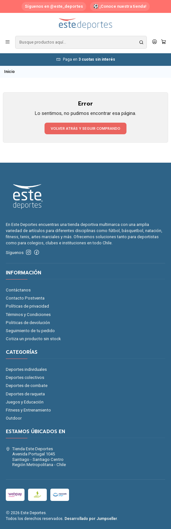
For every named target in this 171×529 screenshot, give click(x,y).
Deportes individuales (26, 369)
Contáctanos (18, 290)
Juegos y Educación (25, 402)
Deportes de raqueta (25, 394)
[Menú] (8, 42)
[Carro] (163, 42)
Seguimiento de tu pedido (30, 330)
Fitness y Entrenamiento (28, 410)
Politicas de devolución (28, 322)
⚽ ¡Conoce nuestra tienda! (119, 6)
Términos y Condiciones (28, 314)
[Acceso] (154, 42)
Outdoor (14, 418)
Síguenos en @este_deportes (54, 6)
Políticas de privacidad (27, 306)
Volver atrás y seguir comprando (85, 128)
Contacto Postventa (25, 298)
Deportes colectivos (25, 377)
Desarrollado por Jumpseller (91, 518)
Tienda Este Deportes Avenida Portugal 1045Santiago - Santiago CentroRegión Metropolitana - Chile (36, 456)
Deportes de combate (26, 385)
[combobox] (81, 42)
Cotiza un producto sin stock (33, 338)
